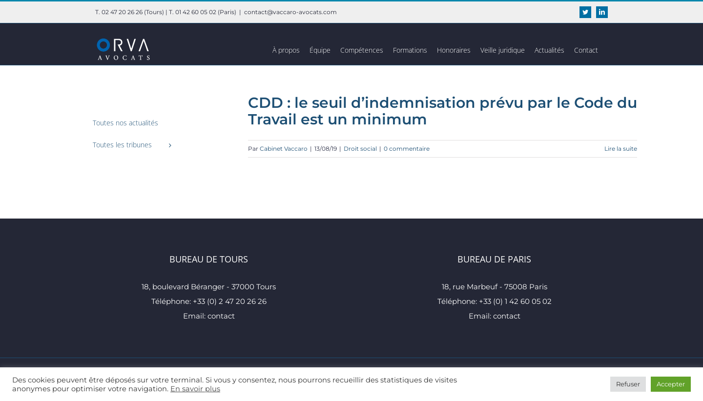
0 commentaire (407, 148)
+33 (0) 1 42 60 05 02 (515, 301)
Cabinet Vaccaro (284, 148)
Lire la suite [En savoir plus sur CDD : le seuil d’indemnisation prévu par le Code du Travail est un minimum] (620, 148)
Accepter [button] (671, 384)
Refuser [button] (628, 384)
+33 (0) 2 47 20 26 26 (230, 301)
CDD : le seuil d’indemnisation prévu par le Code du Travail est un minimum (442, 111)
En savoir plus (195, 388)
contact (221, 316)
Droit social (360, 148)
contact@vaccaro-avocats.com (290, 12)
